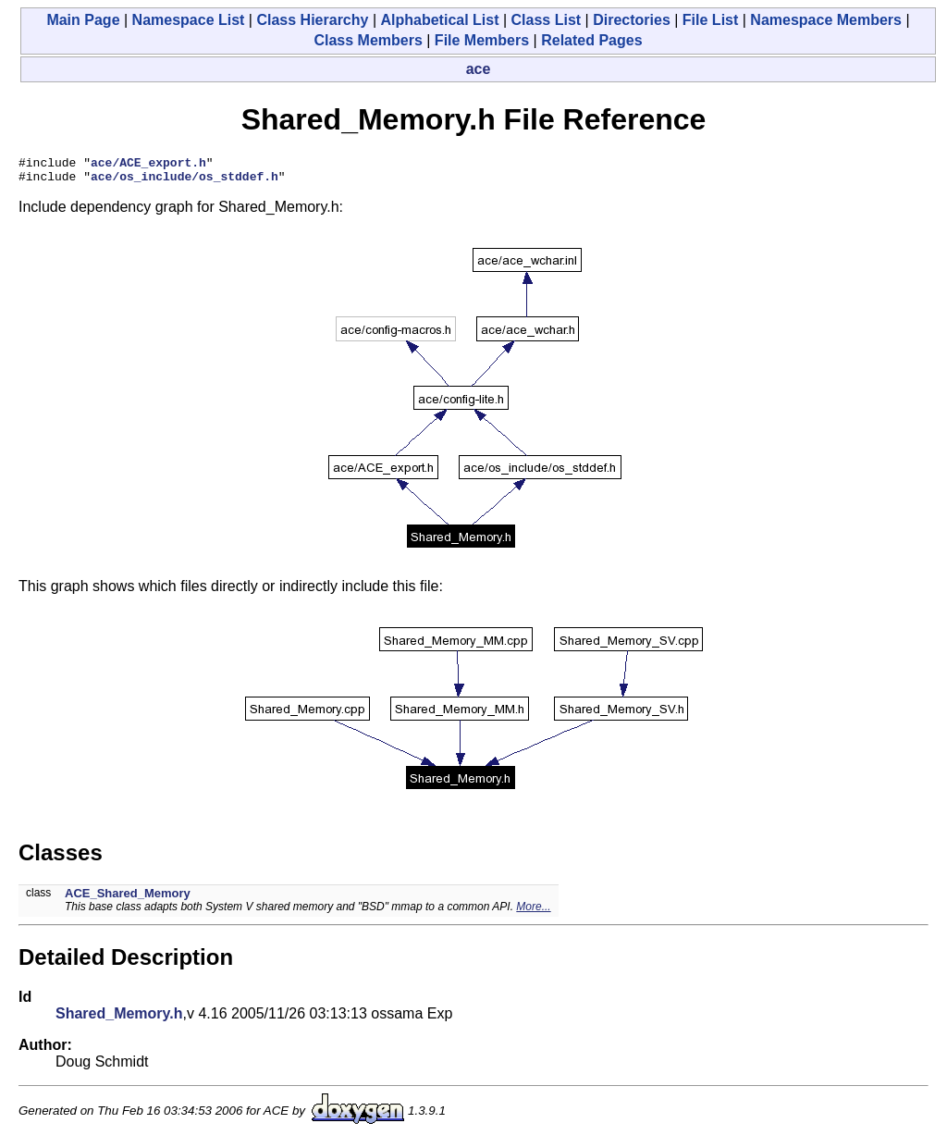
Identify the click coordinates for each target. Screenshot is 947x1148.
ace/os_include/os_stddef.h (184, 181)
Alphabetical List (439, 20)
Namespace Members (826, 20)
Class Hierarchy (312, 20)
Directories (631, 20)
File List (710, 20)
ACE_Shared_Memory (128, 899)
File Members (482, 40)
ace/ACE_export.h (148, 164)
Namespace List (188, 20)
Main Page (82, 20)
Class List (546, 20)
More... (533, 912)
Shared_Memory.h (119, 1019)
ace (478, 69)
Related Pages (591, 40)
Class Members (368, 40)
